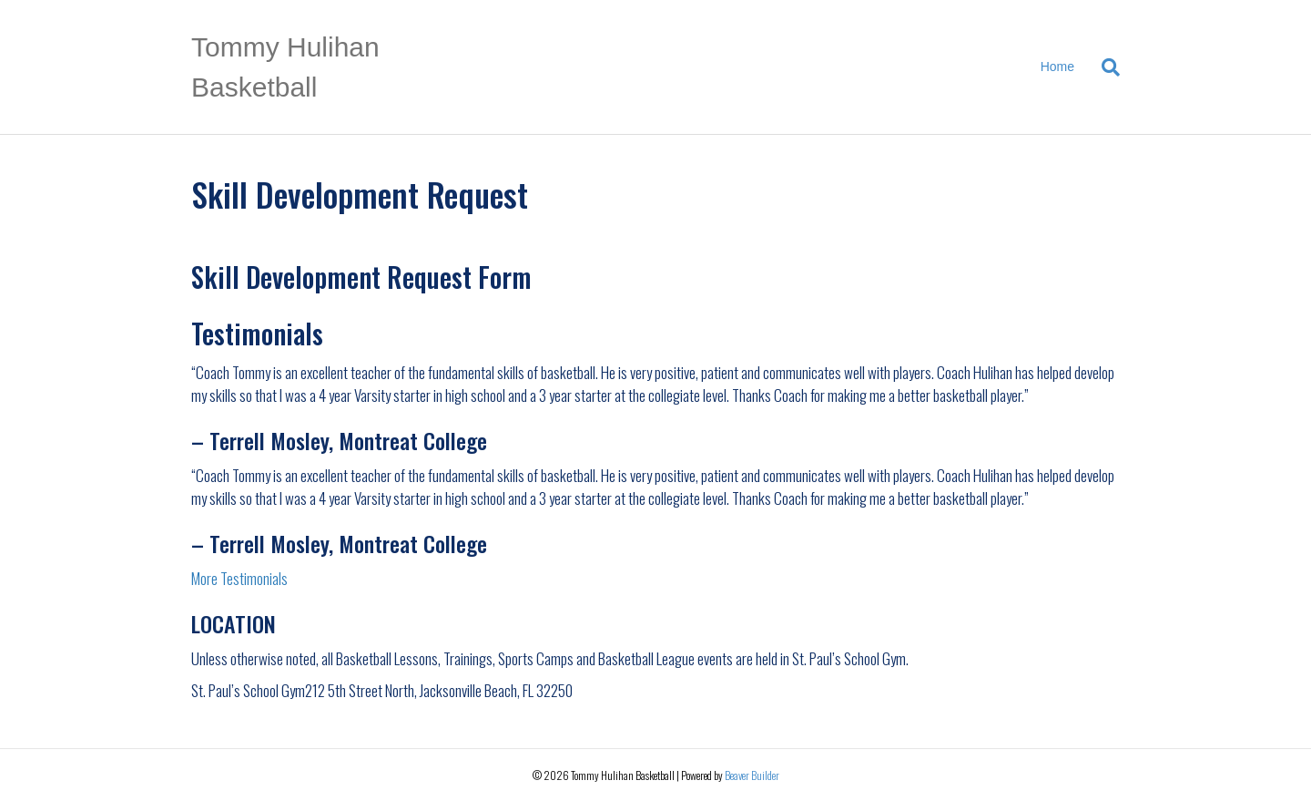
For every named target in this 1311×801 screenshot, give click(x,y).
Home (1057, 66)
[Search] (1104, 67)
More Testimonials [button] (239, 578)
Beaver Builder (752, 775)
